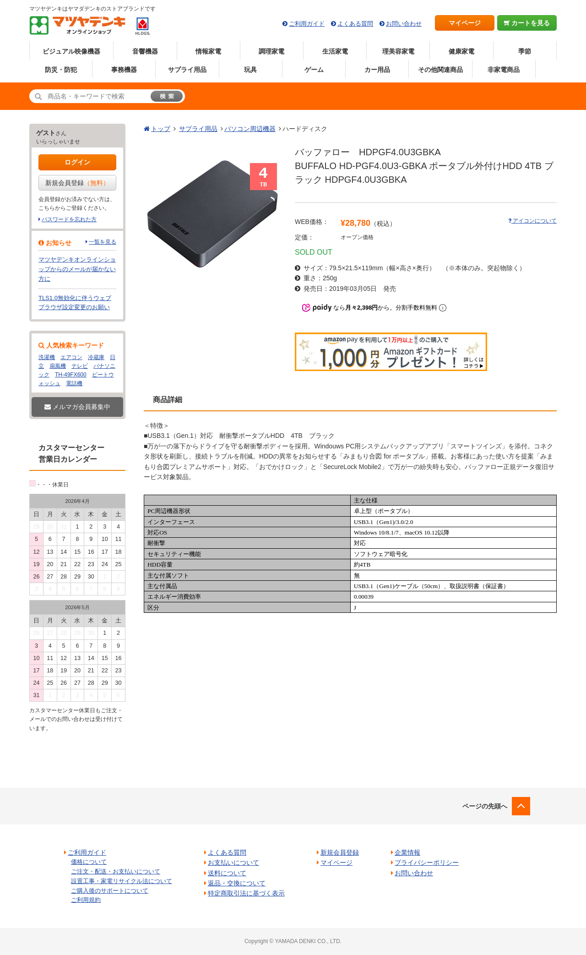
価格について (89, 861)
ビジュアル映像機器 (71, 51)
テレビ (79, 366)
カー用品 (377, 69)
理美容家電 (398, 51)
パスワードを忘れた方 (69, 219)
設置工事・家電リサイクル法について (121, 881)
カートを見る (527, 23)
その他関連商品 (440, 69)
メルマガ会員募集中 (77, 406)
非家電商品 (504, 69)
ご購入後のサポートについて (109, 890)
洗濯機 (46, 357)
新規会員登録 (77, 182)
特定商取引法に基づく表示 (246, 893)
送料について (227, 873)
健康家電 (461, 51)
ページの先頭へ (484, 806)
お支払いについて (233, 862)
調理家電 (271, 51)
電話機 (74, 383)
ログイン (77, 162)
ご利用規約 (86, 899)
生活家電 (335, 51)
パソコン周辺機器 (250, 128)
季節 (524, 51)
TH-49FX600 (71, 374)
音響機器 (145, 51)
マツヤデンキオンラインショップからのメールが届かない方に (77, 269)
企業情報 (407, 852)
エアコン (71, 357)
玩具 (250, 69)
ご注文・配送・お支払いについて (115, 871)
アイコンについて (532, 221)
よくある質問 (355, 23)
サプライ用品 (187, 69)
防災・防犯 (61, 69)
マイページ (465, 23)
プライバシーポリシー (427, 862)
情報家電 (208, 51)
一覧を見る (102, 242)
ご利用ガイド (307, 23)
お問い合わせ (404, 23)
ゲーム (314, 69)
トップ (160, 128)
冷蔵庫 (96, 357)
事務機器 (124, 69)
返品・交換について (237, 883)
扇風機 (57, 366)
